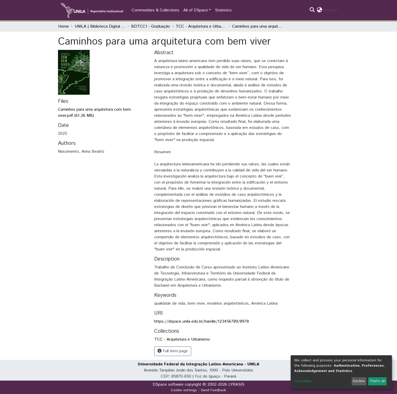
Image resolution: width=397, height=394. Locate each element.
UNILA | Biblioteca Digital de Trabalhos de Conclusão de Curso (100, 26)
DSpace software (168, 384)
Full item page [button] (172, 351)
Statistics (223, 10)
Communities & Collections (155, 10)
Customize (302, 381)
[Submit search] (312, 10)
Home (63, 26)
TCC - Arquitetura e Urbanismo (201, 26)
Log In (329, 10)
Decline (359, 381)
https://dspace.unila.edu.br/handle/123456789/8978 (201, 321)
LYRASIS (236, 384)
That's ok (377, 381)
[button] (319, 10)
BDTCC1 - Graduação (150, 26)
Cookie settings (184, 390)
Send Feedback (213, 390)
